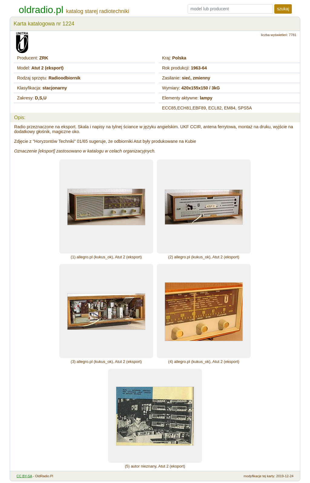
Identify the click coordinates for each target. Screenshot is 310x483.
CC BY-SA (24, 476)
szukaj (283, 8)
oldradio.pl (41, 9)
